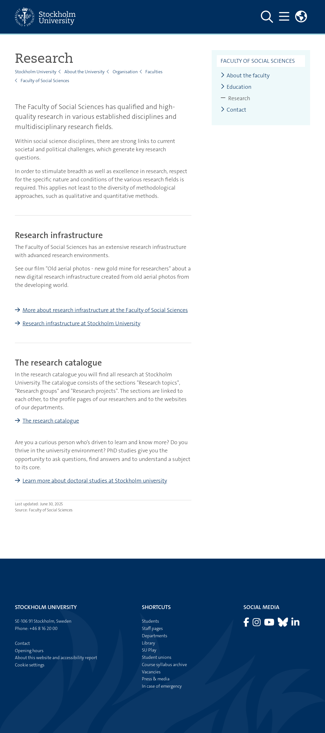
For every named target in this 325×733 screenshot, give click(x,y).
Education (236, 87)
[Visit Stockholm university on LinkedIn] (295, 624)
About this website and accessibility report (56, 657)
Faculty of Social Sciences (45, 80)
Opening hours (29, 650)
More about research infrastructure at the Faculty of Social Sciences (105, 310)
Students (150, 621)
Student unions (156, 657)
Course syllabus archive (164, 664)
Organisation (125, 72)
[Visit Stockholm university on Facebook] (246, 624)
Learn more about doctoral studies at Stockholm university (95, 480)
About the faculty (245, 75)
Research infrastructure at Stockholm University (81, 323)
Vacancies (151, 672)
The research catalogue (51, 421)
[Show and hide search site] (266, 16)
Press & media (155, 679)
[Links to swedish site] (301, 17)
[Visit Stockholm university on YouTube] (269, 624)
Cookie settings (29, 665)
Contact (233, 110)
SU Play (149, 650)
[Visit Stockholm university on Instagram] (257, 624)
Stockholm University (35, 72)
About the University (84, 72)
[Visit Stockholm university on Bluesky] (283, 624)
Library (148, 643)
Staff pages (152, 628)
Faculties (153, 72)
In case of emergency (162, 686)
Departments (154, 636)
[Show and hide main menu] (283, 16)
